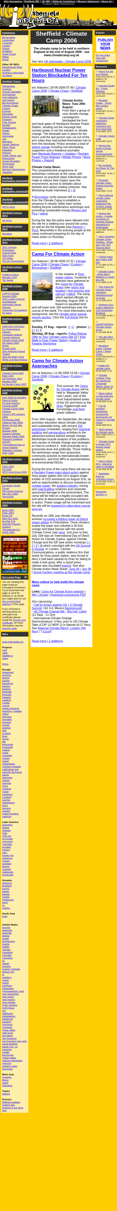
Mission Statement (88, 1)
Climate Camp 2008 (13, 340)
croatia (6, 702)
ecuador (6, 847)
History (6, 133)
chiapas (6, 830)
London (6, 45)
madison (6, 977)
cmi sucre (7, 841)
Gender (6, 125)
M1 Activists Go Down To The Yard (105, 168)
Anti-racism (8, 100)
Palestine (7, 150)
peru (4, 852)
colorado (7, 955)
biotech (6, 1093)
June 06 (74, 569)
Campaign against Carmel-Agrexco (12, 336)
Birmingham (39, 267)
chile (4, 833)
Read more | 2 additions (47, 243)
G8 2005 (7, 469)
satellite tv (7, 655)
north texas (8, 1008)
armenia (6, 675)
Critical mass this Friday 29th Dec (104, 259)
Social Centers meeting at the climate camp (61, 572)
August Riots (9, 252)
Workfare (7, 233)
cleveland (7, 952)
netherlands (8, 763)
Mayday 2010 (9, 277)
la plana (6, 733)
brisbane (7, 885)
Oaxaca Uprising (11, 433)
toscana (6, 808)
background (73, 608)
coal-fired (78, 409)
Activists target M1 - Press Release (105, 88)
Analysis (6, 89)
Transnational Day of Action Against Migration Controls (13, 447)
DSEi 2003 (8, 513)
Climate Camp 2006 (13, 408)
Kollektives (8, 32)
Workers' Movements (13, 169)
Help (56, 4)
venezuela (7, 874)
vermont (6, 1063)
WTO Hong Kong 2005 (14, 472)
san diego (7, 1035)
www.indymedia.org (13, 641)
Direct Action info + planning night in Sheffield (105, 464)
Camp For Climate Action (58, 253)
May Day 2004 (10, 494)
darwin (5, 891)
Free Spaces (9, 122)
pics (61, 532)
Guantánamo (9, 301)
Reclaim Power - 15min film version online (104, 104)
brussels (6, 694)
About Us (106, 1)
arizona (6, 927)
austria (6, 680)
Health (5, 130)
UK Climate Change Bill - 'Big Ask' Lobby (60, 611)
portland (6, 1021)
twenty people (41, 147)
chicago (6, 949)
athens (6, 677)
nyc (4, 1010)
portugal (6, 783)
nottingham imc (10, 769)
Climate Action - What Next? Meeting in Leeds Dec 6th (105, 275)
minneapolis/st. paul (13, 991)
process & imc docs (13, 1107)
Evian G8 (7, 515)
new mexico (8, 999)
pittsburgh (7, 1019)
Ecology (76, 264)
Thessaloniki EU (11, 529)
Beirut (5, 1080)
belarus (6, 686)
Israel (5, 1082)
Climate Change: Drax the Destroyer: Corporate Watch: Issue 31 (104, 381)
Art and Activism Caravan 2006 (11, 404)
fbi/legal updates (11, 1102)
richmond (7, 1024)
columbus (7, 958)
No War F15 (8, 521)
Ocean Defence (10, 144)
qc (3, 905)
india (4, 916)
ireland (6, 725)
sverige (6, 800)
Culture (6, 108)
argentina (7, 824)
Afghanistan (8, 86)
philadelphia (8, 1016)
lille (4, 741)
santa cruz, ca (9, 1046)
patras (5, 775)
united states (9, 1057)
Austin (5, 938)
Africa (5, 664)
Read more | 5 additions (47, 349)
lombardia (7, 747)
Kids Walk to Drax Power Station (59, 338)
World (5, 59)
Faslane (6, 411)
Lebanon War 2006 (12, 422)
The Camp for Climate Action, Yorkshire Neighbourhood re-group (105, 292)
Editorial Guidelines (63, 1)
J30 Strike (7, 258)
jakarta (6, 894)
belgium (6, 689)
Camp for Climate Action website (62, 591)
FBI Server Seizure (12, 491)
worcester (7, 1069)
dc (3, 960)
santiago (6, 863)
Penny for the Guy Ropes (104, 73)
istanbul (6, 727)
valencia (6, 816)
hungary (6, 722)
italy (4, 730)
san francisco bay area (14, 1041)
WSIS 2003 (8, 532)
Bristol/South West (12, 67)
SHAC (5, 345)
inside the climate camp (103, 367)
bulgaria (6, 697)
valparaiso (7, 872)
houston (6, 966)
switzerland (8, 802)
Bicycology (41, 197)
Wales (5, 56)
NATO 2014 (8, 207)
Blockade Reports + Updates (57, 153)
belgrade (7, 691)
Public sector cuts (11, 155)
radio (5, 653)
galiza (5, 714)
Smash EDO (9, 348)
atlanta (6, 935)
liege (4, 736)
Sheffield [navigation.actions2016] (16, 179)
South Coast (9, 54)
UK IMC (46, 1)
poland (6, 780)
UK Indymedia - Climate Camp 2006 (67, 61)
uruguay (6, 869)
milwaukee (8, 988)
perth (5, 902)
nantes (6, 758)
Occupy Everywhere (13, 261)
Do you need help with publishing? (103, 58)
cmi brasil (7, 838)
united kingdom (10, 813)
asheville (7, 933)
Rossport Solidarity (12, 439)
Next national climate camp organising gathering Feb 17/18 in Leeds (104, 201)
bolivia (5, 827)
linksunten (7, 744)
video (43, 213)
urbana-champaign (12, 1060)
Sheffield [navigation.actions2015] (16, 190)
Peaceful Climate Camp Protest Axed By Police (104, 184)
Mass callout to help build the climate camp (104, 396)
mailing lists (8, 1105)
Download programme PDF (68, 594)
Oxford (6, 48)
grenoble (7, 719)
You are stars (106, 336)
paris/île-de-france (12, 772)
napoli (5, 761)
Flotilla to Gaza (10, 274)
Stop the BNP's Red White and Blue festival (14, 358)
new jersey (8, 996)
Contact (47, 4)
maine (5, 980)
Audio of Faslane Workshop (56, 342)
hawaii (5, 963)
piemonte (7, 777)
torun (5, 805)
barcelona (7, 683)
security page (9, 628)
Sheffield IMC (32, 1)
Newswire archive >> (101, 493)
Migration (7, 141)
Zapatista (7, 172)
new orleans (8, 1002)
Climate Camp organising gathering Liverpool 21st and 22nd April (105, 123)
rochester (7, 1027)
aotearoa (7, 883)
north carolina (9, 1005)
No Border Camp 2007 (14, 384)
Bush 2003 (8, 510)
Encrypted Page (11, 577)
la (3, 974)
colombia (7, 844)
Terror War (8, 166)
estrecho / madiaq (12, 711)
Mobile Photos (72, 157)
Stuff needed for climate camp (105, 431)
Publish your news (105, 44)
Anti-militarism (10, 97)
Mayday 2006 (9, 430)
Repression (8, 158)
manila (5, 897)
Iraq (4, 139)
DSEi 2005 (8, 466)
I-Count (46, 631)
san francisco (9, 1038)
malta (5, 752)
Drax (60, 405)
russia (5, 791)
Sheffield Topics (11, 81)
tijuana (5, 866)
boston (6, 944)
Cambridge (8, 40)
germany (7, 716)
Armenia (6, 1077)
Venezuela (8, 496)
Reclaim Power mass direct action (56, 472)
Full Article (71, 317)
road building (46, 489)
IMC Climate (40, 594)
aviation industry (67, 485)
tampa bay (8, 1055)
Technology (8, 164)
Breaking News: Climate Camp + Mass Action (104, 350)
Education (7, 114)
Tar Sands (7, 280)
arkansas (7, 930)
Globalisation (9, 127)
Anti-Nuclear (9, 94)
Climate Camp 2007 (13, 373)
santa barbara (9, 1044)
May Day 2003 (10, 518)
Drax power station (70, 276)
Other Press (8, 147)
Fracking (7, 119)
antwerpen (8, 672)
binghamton (8, 941)
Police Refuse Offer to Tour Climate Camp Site (59, 335)
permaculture (57, 432)
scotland (6, 797)
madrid (6, 750)
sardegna (7, 794)
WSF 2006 (8, 453)
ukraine (6, 811)
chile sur (6, 836)
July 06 (86, 569)
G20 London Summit (13, 299)
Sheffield (77, 90)
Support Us (67, 4)
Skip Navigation (13, 1)
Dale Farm (8, 255)
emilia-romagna (10, 708)
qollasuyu (7, 858)
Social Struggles (11, 161)
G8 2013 (7, 220)
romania (6, 788)
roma (5, 786)
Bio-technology (10, 103)
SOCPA (6, 442)
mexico (6, 849)
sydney (6, 908)
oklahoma (7, 1013)
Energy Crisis (9, 116)
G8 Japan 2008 (10, 343)
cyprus (5, 705)
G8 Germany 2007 (12, 378)
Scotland (7, 75)
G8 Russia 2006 (11, 419)
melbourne (8, 899)
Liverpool (7, 43)
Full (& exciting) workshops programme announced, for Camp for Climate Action (105, 414)
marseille (7, 755)
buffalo (6, 947)
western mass (9, 1066)
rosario (6, 861)
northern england (11, 766)
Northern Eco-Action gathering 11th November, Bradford (105, 308)
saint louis (7, 1032)
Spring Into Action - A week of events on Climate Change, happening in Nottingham (105, 220)
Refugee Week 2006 (13, 436)
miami (5, 983)
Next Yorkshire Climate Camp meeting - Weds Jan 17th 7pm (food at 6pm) (105, 242)
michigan (7, 985)
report (66, 565)
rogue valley (8, 1030)
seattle (5, 1052)
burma (5, 888)
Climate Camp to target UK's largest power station (105, 445)
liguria (5, 739)
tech (4, 1110)
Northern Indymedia (13, 72)
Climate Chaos (59, 90)
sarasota (7, 1049)
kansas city (8, 971)
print (4, 650)
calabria (6, 700)
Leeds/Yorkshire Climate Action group (104, 327)
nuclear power (41, 485)
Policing (6, 152)
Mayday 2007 (9, 381)
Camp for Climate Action (72, 387)
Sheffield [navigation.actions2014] (16, 201)
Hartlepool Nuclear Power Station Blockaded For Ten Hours (59, 75)
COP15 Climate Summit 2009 (10, 295)
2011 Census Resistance (9, 248)
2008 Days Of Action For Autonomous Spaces (13, 329)
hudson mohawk (11, 969)
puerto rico (8, 855)
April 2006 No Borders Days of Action (14, 399)
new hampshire (10, 994)
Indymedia (8, 136)
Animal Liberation (11, 91)
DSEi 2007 (8, 376)
